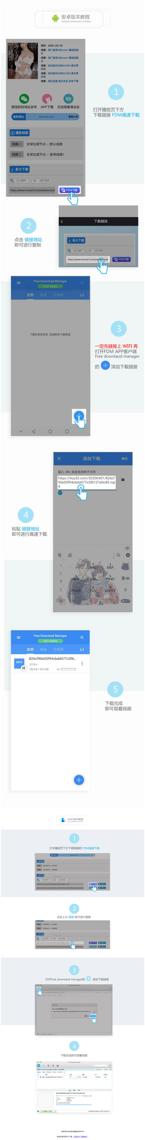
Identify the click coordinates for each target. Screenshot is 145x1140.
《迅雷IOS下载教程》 (80, 1136)
